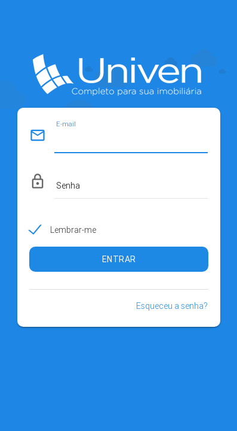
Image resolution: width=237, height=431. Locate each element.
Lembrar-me (73, 229)
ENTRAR (119, 259)
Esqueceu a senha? (172, 306)
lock (37, 181)
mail (37, 135)
